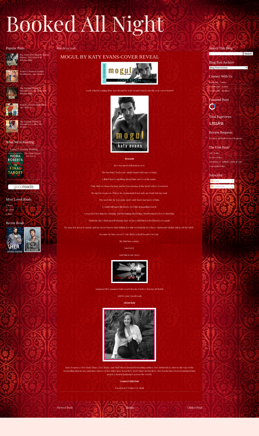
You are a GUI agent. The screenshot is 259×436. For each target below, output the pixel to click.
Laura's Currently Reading (24, 149)
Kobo (142, 288)
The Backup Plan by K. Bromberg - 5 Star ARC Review (31, 124)
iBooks (134, 288)
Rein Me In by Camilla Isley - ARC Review (34, 106)
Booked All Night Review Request (225, 138)
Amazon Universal (119, 288)
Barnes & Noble (155, 288)
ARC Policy (214, 153)
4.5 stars (10, 209)
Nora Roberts (31, 156)
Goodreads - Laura (218, 86)
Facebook (120, 387)
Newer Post (65, 407)
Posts (215, 181)
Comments (218, 186)
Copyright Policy (217, 166)
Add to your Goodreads (129, 295)
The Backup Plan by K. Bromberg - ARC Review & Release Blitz (33, 91)
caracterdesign (127, 429)
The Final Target (32, 153)
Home (130, 407)
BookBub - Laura (217, 82)
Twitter (131, 387)
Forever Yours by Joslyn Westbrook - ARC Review (32, 72)
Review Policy (215, 157)
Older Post (194, 407)
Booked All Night (85, 23)
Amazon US (101, 288)
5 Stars (9, 213)
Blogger (152, 429)
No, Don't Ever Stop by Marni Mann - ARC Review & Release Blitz (34, 57)
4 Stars (9, 205)
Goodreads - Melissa (219, 90)
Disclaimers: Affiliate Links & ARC (225, 161)
